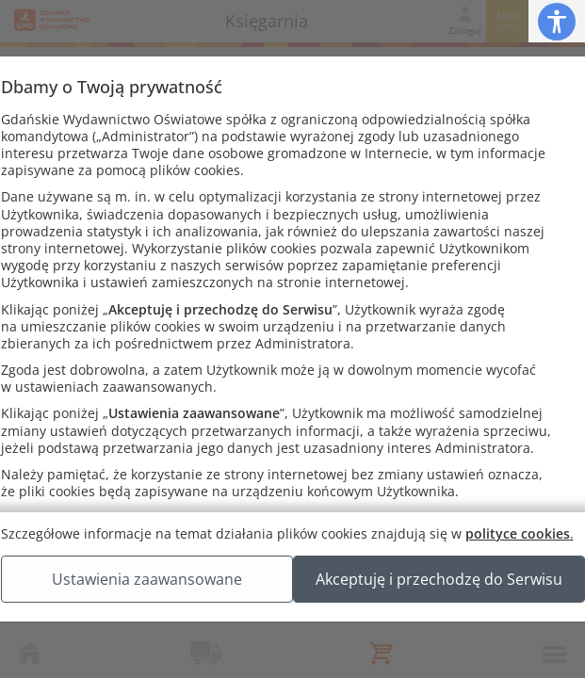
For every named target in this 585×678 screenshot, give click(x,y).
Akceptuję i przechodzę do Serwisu (292, 645)
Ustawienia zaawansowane (292, 597)
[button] (557, 21)
